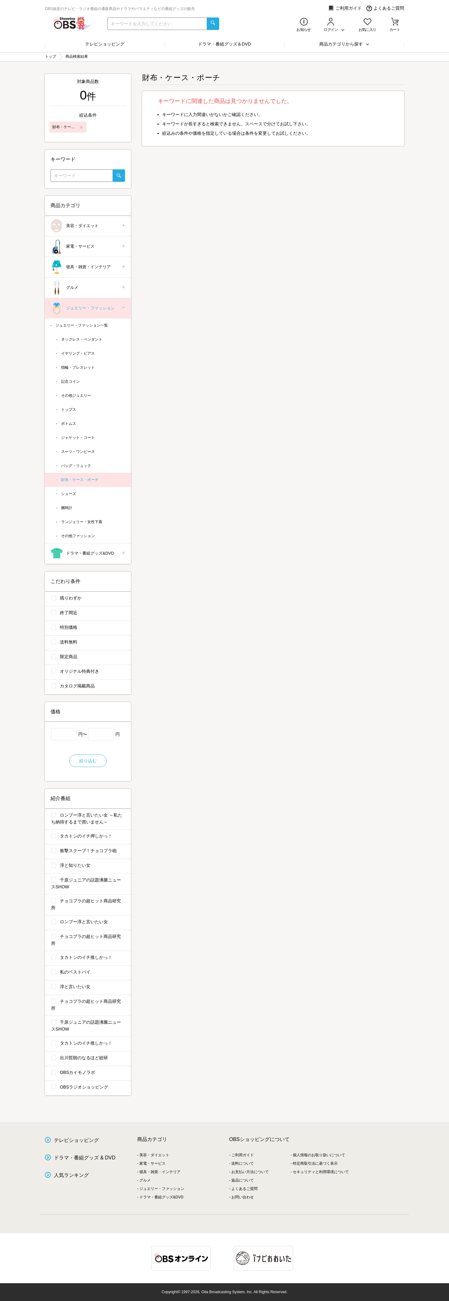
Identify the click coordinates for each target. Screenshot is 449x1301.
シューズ (68, 494)
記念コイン (70, 381)
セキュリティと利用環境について (321, 1172)
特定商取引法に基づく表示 (315, 1163)
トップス (68, 409)
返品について (242, 1180)
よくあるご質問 (385, 8)
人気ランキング (71, 1175)
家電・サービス (88, 247)
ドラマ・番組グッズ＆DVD (224, 43)
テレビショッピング (104, 43)
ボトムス (68, 423)
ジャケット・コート (78, 437)
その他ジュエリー (76, 395)
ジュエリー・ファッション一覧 (82, 325)
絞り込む (88, 760)
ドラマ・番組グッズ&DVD (88, 553)
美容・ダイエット (88, 226)
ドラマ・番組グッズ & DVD (84, 1157)
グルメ (88, 288)
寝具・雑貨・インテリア (88, 267)
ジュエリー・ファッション (88, 308)
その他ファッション (78, 536)
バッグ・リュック (76, 466)
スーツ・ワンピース (78, 451)
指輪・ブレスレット (78, 367)
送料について (242, 1163)
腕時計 (66, 508)
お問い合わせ (242, 1197)
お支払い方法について (250, 1172)
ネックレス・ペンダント (81, 339)
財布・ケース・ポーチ (80, 480)
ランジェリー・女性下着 (81, 522)
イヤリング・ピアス (78, 353)
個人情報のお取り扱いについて (319, 1155)
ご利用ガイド (345, 8)
